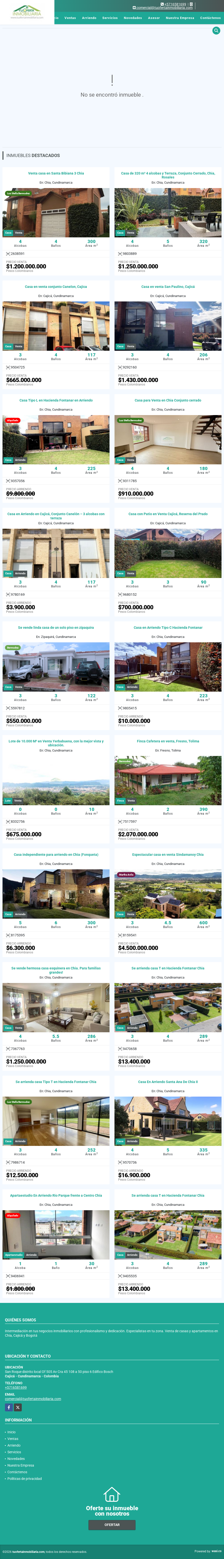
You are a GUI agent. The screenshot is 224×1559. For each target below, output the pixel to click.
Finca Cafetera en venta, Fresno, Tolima (168, 741)
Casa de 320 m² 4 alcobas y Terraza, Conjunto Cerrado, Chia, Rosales (168, 175)
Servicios (110, 18)
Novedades (133, 18)
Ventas (70, 18)
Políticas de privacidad (24, 1479)
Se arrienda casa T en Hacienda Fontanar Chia (168, 968)
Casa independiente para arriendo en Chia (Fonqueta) (56, 855)
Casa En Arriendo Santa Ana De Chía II (168, 1082)
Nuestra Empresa (180, 18)
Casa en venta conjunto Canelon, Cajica (56, 287)
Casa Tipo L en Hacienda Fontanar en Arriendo (56, 400)
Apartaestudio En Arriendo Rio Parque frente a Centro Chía (56, 1195)
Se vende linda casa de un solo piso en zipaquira (56, 628)
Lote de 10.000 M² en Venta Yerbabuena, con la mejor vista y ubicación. (56, 743)
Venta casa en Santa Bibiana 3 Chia (56, 173)
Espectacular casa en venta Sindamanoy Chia (168, 855)
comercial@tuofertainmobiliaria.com (33, 1399)
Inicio (54, 18)
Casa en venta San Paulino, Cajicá (168, 287)
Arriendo (89, 18)
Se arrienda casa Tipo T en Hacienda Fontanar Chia (56, 1082)
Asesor (154, 18)
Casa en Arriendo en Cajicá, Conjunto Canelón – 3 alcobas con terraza (56, 516)
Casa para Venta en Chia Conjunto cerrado (168, 400)
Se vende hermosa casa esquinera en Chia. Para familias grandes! (56, 970)
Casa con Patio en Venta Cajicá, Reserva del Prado (168, 514)
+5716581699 (175, 4)
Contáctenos (210, 18)
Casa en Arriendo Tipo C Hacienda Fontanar (168, 628)
